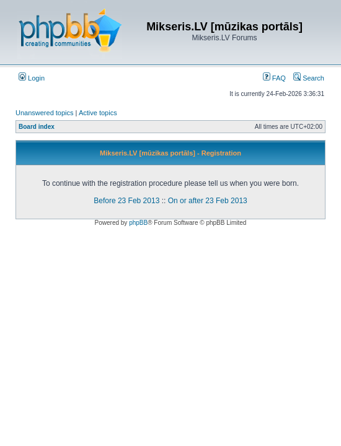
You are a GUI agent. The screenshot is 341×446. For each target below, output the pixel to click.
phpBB (138, 222)
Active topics (98, 112)
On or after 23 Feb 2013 (207, 200)
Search (308, 78)
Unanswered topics (45, 112)
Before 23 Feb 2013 (126, 200)
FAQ (274, 78)
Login (32, 78)
